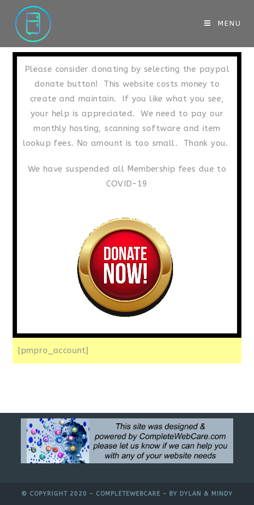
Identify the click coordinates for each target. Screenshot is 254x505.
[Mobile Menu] (222, 23)
